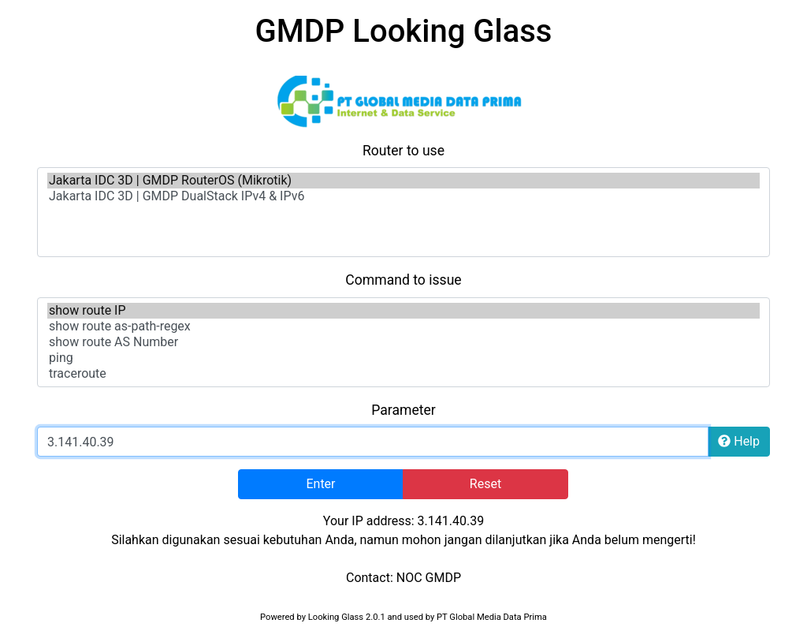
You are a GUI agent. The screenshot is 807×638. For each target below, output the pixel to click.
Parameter (403, 410)
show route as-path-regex (403, 326)
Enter (320, 483)
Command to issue (403, 280)
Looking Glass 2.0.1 (346, 617)
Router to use (403, 151)
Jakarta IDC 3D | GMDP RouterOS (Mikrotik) (403, 180)
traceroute (403, 374)
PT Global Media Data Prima (492, 617)
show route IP (403, 311)
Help (739, 441)
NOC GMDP (428, 577)
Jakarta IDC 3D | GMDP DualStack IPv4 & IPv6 (403, 196)
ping (403, 358)
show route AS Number (403, 342)
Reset (485, 483)
